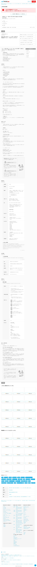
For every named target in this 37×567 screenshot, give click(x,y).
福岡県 (17, 529)
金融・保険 (25, 517)
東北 (14, 507)
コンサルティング (25, 518)
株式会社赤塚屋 (23, 3)
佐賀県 (19, 529)
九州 (14, 529)
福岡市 (19, 532)
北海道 (14, 506)
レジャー (25, 513)
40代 (2, 477)
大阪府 (21, 521)
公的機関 (25, 522)
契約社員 (4, 525)
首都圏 (14, 511)
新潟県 (17, 515)
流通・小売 (25, 514)
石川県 (19, 517)
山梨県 (19, 515)
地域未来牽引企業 (9, 479)
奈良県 (19, 522)
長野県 (21, 515)
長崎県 (21, 529)
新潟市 (17, 516)
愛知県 (21, 518)
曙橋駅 (10, 492)
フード (24, 515)
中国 (14, 524)
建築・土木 (5, 518)
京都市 (17, 523)
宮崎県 (21, 530)
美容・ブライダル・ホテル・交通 (7, 510)
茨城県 (17, 510)
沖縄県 (19, 531)
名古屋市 (21, 520)
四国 (14, 527)
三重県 (17, 519)
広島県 (17, 525)
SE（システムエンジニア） (29, 477)
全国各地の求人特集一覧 (26, 528)
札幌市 (17, 506)
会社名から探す (25, 526)
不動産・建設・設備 (26, 519)
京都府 (19, 521)
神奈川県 (17, 512)
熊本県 (17, 530)
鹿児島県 (17, 531)
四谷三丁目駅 (15, 492)
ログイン (30, 1)
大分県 (19, 530)
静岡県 (19, 518)
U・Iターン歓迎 (28, 496)
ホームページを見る (13, 323)
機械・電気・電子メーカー (26, 507)
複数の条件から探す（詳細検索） (27, 527)
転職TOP (2, 3)
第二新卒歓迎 (10, 496)
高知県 (17, 528)
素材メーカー (25, 508)
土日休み (25, 532)
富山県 (17, 517)
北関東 (14, 510)
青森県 (17, 507)
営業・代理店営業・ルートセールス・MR (12, 3)
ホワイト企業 (6, 477)
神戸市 (22, 523)
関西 (14, 521)
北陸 (14, 517)
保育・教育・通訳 (5, 512)
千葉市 (19, 513)
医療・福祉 (5, 511)
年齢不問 (10, 477)
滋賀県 (17, 521)
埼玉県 (17, 511)
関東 (24, 479)
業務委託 (4, 526)
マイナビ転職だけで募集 (15, 496)
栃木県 (19, 510)
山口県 (19, 525)
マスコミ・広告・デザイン (26, 516)
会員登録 (33, 1)
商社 (24, 511)
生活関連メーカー (25, 510)
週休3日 (19, 477)
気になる (7, 393)
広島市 (19, 526)
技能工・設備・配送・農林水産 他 (7, 520)
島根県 (19, 524)
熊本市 (21, 532)
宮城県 (21, 507)
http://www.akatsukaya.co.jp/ (13, 274)
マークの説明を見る (22, 250)
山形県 (19, 508)
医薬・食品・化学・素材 (6, 519)
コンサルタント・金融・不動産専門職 (7, 513)
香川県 (19, 527)
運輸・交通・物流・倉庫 (26, 520)
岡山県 (21, 524)
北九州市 (17, 532)
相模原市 (21, 514)
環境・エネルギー (25, 521)
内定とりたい (22, 477)
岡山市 (17, 526)
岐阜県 (17, 518)
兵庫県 (17, 522)
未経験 (24, 533)
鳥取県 (17, 524)
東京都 (21, 511)
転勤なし (19, 496)
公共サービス (5, 521)
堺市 (20, 523)
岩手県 (19, 507)
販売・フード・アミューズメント (7, 509)
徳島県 (17, 527)
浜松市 (19, 520)
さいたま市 (17, 513)
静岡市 (17, 520)
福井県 (21, 517)
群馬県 (21, 510)
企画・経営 (5, 507)
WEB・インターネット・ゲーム (7, 515)
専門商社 (10, 494)
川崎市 (19, 514)
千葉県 (19, 511)
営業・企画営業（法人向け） (18, 3)
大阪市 (19, 523)
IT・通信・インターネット (26, 506)
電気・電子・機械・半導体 (6, 517)
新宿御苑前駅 (12, 492)
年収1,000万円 (14, 477)
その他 (24, 523)
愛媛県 (21, 527)
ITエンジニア (5, 516)
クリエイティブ (5, 514)
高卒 (24, 534)
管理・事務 (5, 508)
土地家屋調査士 (20, 479)
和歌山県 (21, 522)
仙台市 (17, 509)
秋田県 (17, 508)
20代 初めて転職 (28, 479)
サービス (25, 512)
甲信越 (14, 515)
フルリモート (33, 479)
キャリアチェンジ (15, 479)
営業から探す (5, 3)
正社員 (4, 524)
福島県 (21, 508)
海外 (14, 533)
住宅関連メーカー (25, 509)
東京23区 (22, 513)
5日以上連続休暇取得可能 (24, 496)
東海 (14, 518)
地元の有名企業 (4, 479)
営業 (4, 506)
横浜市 (17, 514)
